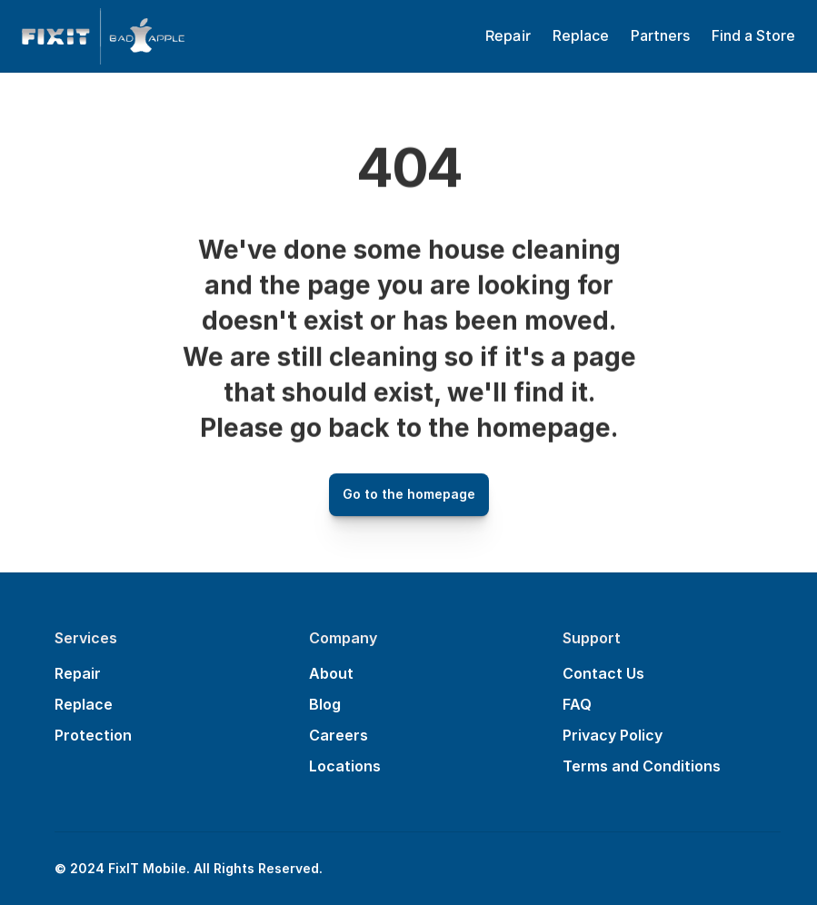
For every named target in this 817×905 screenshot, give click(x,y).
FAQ (577, 704)
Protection (93, 735)
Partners (660, 35)
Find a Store (753, 35)
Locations (345, 766)
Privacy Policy (613, 735)
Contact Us (603, 673)
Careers (338, 735)
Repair (78, 673)
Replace (581, 35)
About (331, 673)
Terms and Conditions (642, 766)
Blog (325, 704)
